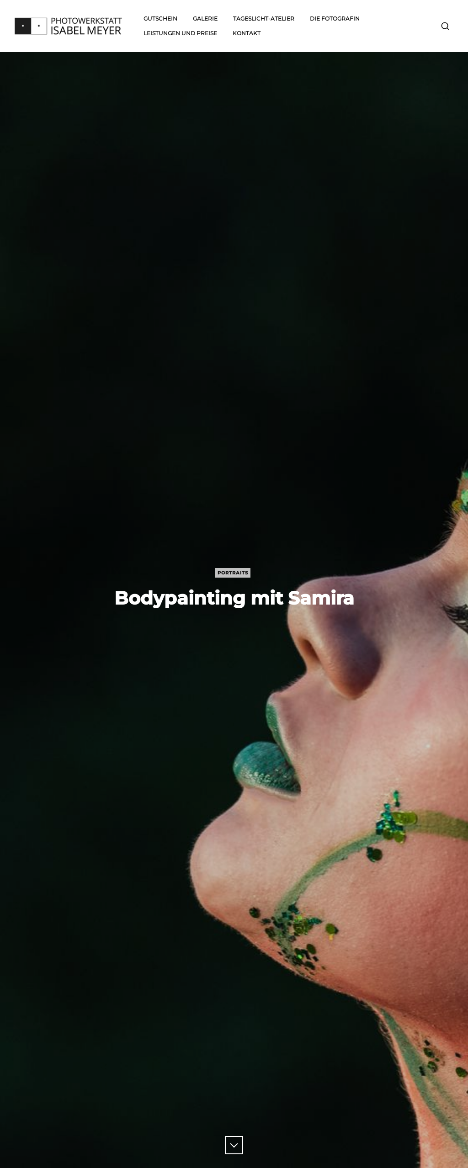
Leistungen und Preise (180, 33)
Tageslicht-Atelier (263, 18)
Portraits (233, 573)
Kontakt (247, 33)
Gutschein (160, 18)
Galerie (205, 18)
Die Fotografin (335, 18)
